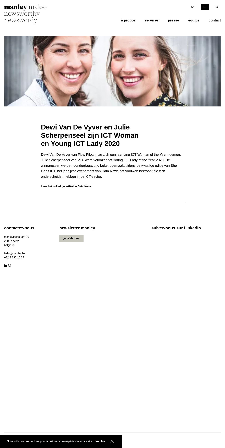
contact (215, 20)
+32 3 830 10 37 (14, 257)
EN (192, 7)
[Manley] (30, 14)
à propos (128, 20)
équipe (193, 20)
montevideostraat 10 (16, 236)
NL (217, 7)
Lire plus (99, 441)
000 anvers (12, 241)
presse (173, 20)
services (152, 20)
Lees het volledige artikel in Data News (66, 186)
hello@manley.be (14, 253)
